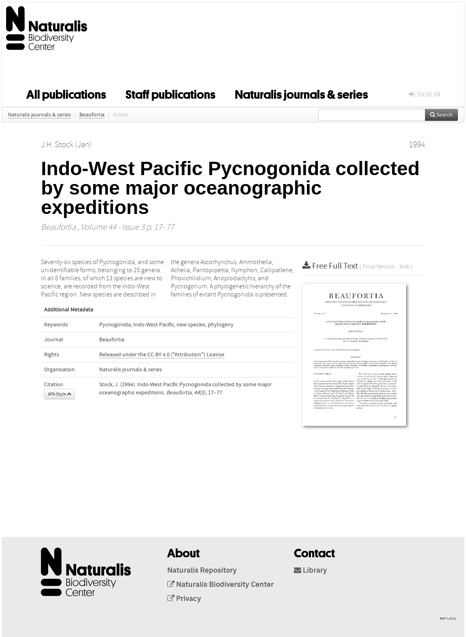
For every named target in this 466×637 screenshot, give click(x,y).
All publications (66, 93)
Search (441, 115)
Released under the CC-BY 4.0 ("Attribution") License (161, 354)
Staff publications (170, 93)
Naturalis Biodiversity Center (220, 584)
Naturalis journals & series (301, 93)
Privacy (184, 599)
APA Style (59, 394)
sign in (424, 94)
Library (310, 570)
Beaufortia (91, 115)
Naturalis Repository (202, 570)
